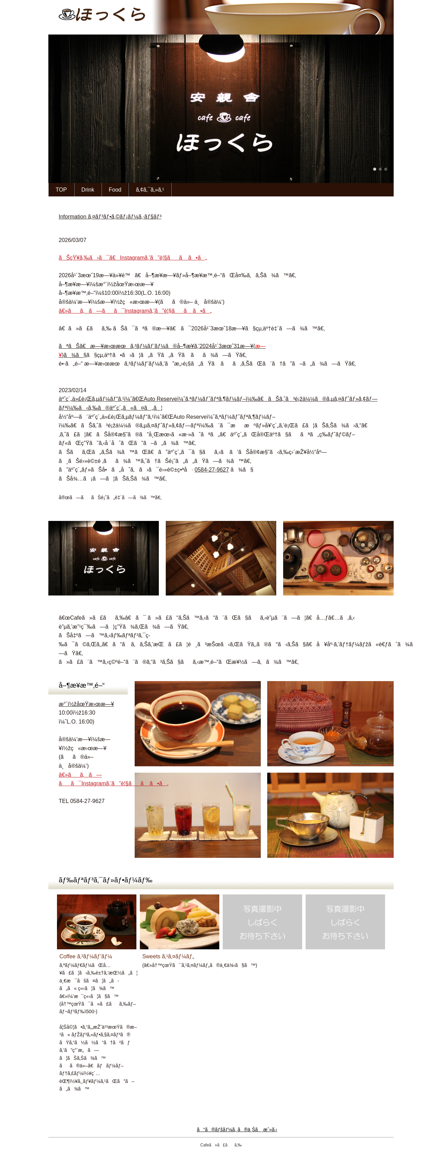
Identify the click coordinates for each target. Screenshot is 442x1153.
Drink (87, 190)
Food (115, 190)
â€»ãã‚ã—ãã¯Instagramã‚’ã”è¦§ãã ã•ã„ (135, 311)
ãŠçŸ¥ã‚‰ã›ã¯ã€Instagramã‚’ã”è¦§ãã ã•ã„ (133, 258)
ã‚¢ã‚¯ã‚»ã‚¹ (150, 190)
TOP (61, 190)
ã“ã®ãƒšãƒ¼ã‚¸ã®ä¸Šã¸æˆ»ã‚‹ (221, 1129)
